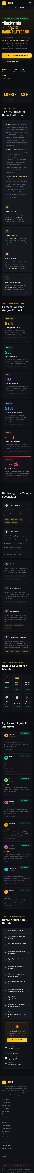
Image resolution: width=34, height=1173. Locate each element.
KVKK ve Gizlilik (6, 1151)
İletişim (4, 1156)
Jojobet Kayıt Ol (7, 1125)
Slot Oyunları (6, 1111)
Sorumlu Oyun (6, 1154)
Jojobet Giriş (6, 1102)
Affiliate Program (7, 1148)
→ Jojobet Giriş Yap (11, 61)
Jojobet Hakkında (7, 1145)
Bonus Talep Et (6, 1131)
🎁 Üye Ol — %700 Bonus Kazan (16, 55)
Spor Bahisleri (6, 1105)
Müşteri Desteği (6, 1137)
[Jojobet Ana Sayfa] (8, 3)
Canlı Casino (6, 1108)
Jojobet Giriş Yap (7, 1128)
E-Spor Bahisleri (7, 1114)
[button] (17, 930)
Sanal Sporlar (6, 1117)
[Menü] (30, 3)
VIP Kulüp (5, 1134)
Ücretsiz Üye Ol (17, 1040)
